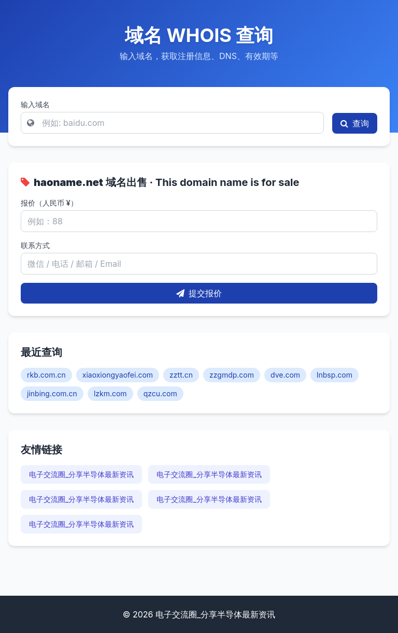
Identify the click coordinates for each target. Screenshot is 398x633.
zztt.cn (181, 374)
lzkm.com (110, 393)
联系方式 (35, 245)
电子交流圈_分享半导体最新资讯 (81, 474)
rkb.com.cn (46, 374)
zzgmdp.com (231, 374)
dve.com (285, 374)
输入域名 (35, 104)
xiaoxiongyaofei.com (117, 374)
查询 (354, 123)
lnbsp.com (334, 374)
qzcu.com (160, 393)
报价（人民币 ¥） (49, 202)
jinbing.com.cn (52, 393)
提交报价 (199, 293)
